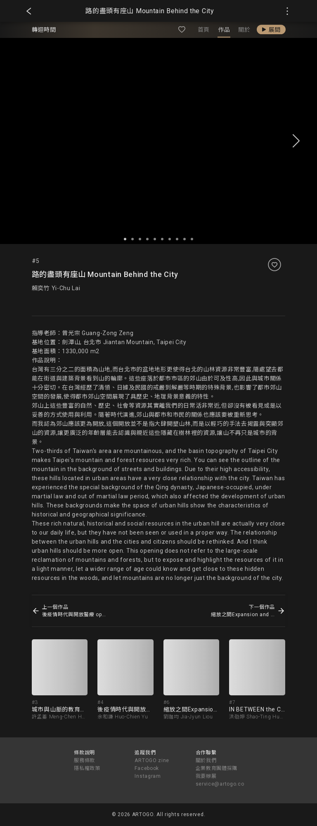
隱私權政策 (87, 768)
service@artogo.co (220, 784)
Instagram (148, 776)
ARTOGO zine (152, 760)
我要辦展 (206, 776)
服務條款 (84, 760)
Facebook (147, 768)
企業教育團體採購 (217, 768)
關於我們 (206, 760)
